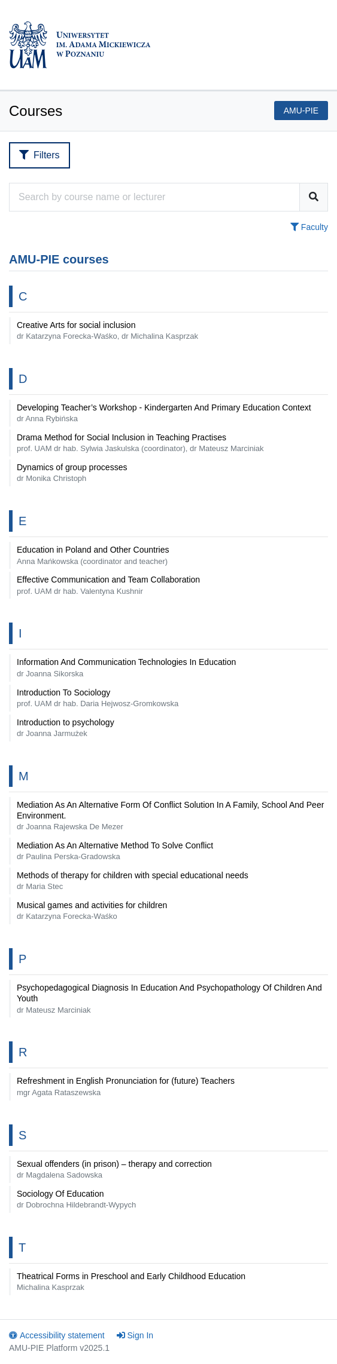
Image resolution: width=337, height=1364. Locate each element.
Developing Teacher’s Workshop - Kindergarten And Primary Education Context (164, 413)
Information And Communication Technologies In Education (126, 667)
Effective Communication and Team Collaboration (108, 585)
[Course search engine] (154, 197)
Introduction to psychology (65, 728)
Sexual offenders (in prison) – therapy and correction (114, 1169)
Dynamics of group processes (72, 472)
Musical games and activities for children (92, 910)
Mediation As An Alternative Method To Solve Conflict (115, 851)
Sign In (135, 1335)
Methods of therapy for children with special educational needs (135, 880)
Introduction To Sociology (97, 698)
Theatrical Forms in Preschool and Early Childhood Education (131, 1281)
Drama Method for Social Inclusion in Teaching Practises (140, 443)
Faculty (309, 227)
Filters (39, 155)
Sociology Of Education (76, 1199)
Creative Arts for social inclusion (107, 330)
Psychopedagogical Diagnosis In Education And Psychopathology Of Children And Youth (169, 998)
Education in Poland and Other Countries (93, 555)
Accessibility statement (57, 1335)
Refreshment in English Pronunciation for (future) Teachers (126, 1086)
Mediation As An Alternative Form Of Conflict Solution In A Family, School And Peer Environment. (170, 815)
